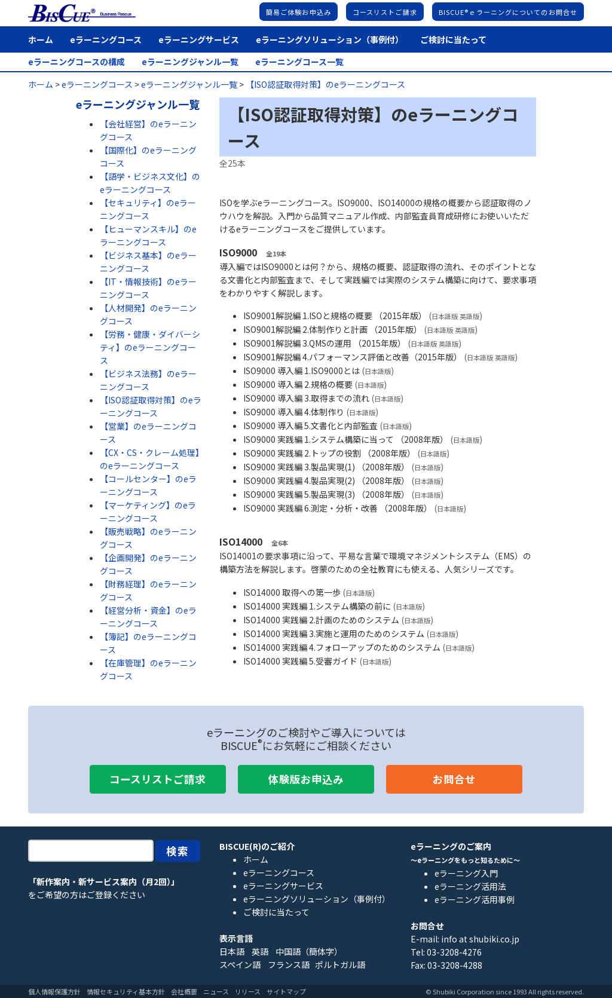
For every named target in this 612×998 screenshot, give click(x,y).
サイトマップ (286, 991)
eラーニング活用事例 (474, 899)
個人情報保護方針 (54, 991)
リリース (248, 991)
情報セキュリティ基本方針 (126, 991)
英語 (260, 951)
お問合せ (454, 779)
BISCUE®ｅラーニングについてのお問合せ (508, 12)
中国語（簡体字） (309, 951)
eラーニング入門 (466, 873)
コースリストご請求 (385, 12)
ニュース (216, 991)
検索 (178, 850)
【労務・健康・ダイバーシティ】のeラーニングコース (150, 347)
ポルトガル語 (340, 965)
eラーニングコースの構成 (76, 62)
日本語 (231, 951)
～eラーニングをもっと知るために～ (465, 860)
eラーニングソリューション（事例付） (329, 39)
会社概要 (184, 991)
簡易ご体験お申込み (298, 12)
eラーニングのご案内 (451, 846)
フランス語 (289, 965)
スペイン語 (240, 965)
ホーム (40, 39)
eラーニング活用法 (470, 886)
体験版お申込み (306, 779)
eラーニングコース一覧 (299, 62)
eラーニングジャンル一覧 (190, 62)
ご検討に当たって (453, 39)
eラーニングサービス (198, 39)
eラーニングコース (106, 39)
